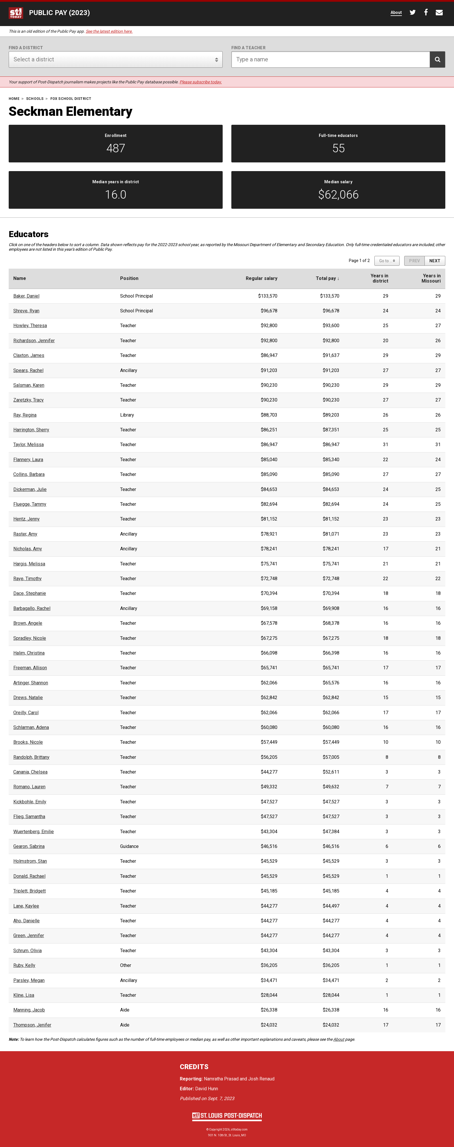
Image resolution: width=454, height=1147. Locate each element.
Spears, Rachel (28, 370)
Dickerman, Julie (30, 489)
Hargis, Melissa (29, 564)
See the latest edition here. (109, 31)
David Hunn (206, 1088)
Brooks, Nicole (28, 742)
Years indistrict (379, 278)
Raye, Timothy (27, 578)
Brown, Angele (27, 623)
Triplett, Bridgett (29, 891)
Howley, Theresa (30, 325)
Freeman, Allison (30, 667)
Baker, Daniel (26, 296)
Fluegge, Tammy (29, 504)
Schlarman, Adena (31, 727)
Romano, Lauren (29, 786)
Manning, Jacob (29, 1010)
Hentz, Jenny (26, 519)
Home (14, 99)
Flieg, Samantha (29, 816)
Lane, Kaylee (26, 906)
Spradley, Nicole (29, 638)
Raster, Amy (25, 534)
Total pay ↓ (327, 278)
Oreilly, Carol (26, 712)
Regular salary (261, 278)
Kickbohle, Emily (29, 802)
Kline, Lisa (23, 995)
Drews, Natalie (28, 697)
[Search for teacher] (338, 59)
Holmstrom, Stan (30, 861)
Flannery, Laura (28, 459)
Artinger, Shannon (30, 683)
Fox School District (70, 99)
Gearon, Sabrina (29, 846)
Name (19, 278)
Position (129, 278)
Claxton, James (28, 355)
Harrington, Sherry (31, 430)
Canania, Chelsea (30, 772)
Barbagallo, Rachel (31, 608)
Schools (34, 99)
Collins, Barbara (29, 474)
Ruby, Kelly (24, 965)
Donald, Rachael (29, 876)
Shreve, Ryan (26, 311)
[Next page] (435, 260)
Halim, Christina (29, 653)
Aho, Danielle (26, 921)
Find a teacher (248, 47)
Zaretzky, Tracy (28, 400)
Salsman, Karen (28, 385)
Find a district (26, 47)
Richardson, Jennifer (34, 340)
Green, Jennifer (28, 935)
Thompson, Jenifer (32, 1025)
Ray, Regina (24, 415)
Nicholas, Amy (27, 548)
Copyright (215, 1129)
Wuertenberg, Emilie (33, 831)
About (338, 1039)
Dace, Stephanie (29, 593)
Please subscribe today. (201, 82)
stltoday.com (239, 1129)
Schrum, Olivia (27, 950)
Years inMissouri (431, 278)
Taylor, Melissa (28, 444)
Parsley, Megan (29, 980)
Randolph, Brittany (31, 757)
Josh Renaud (261, 1079)
